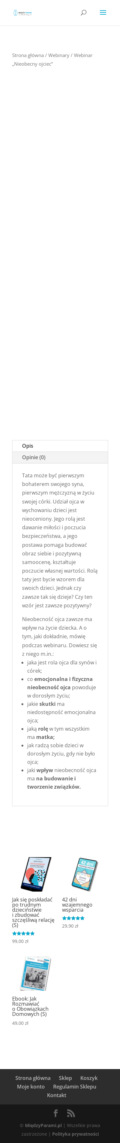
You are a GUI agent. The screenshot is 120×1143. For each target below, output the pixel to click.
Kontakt (56, 1095)
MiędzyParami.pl (43, 1125)
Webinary (58, 55)
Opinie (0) (33, 457)
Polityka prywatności (75, 1134)
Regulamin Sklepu (74, 1086)
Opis (27, 445)
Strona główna (28, 55)
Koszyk (89, 1078)
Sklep (65, 1078)
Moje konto (31, 1086)
